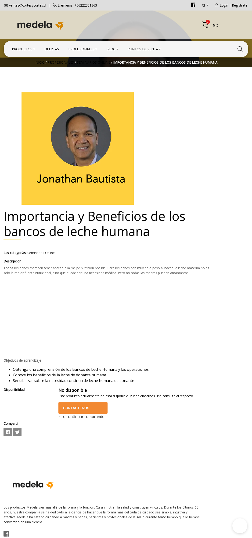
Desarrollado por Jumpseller (167, 533)
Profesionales (81, 47)
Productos (22, 47)
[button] (239, 525)
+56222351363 (79, 446)
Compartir (137, 370)
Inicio (40, 80)
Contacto (137, 428)
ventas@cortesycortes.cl (27, 5)
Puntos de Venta (143, 47)
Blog (110, 47)
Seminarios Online (93, 80)
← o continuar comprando (184, 363)
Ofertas (51, 47)
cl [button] (204, 5)
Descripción (138, 182)
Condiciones (140, 434)
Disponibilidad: (140, 332)
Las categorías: (141, 174)
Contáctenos (180, 355)
